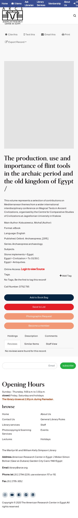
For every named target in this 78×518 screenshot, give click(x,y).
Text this (30, 34)
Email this (50, 34)
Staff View (51, 343)
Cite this (12, 34)
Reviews (12, 343)
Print (67, 34)
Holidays (46, 439)
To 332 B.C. (34, 270)
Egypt (7, 270)
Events (44, 430)
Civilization (19, 270)
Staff (43, 425)
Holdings (12, 335)
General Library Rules (53, 419)
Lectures (7, 439)
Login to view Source (33, 281)
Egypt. (30, 266)
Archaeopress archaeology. (27, 256)
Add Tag (66, 288)
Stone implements (14, 266)
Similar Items (31, 343)
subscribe (68, 365)
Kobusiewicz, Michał (30, 234)
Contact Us (8, 419)
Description (31, 335)
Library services (11, 425)
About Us (46, 414)
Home (5, 414)
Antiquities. (19, 274)
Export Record (16, 42)
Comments (51, 335)
